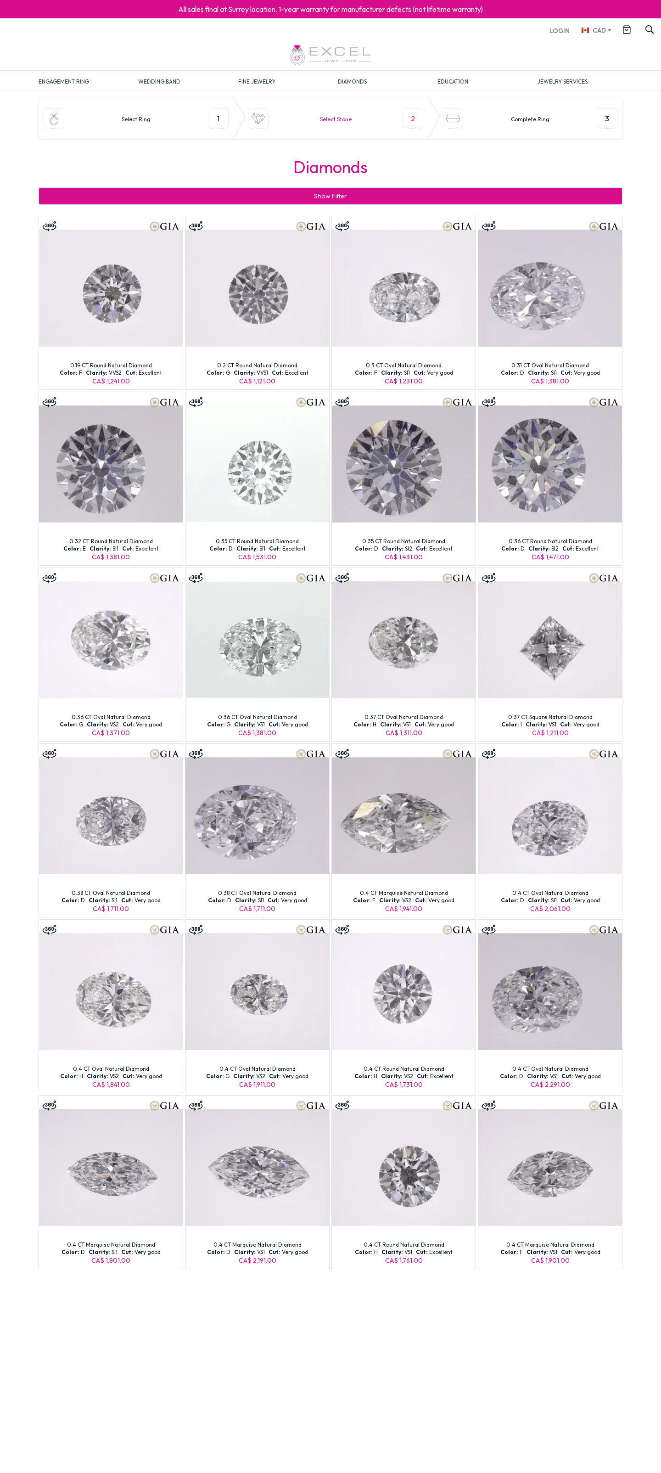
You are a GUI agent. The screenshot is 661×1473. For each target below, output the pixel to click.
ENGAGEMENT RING (64, 81)
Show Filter (330, 196)
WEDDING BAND (159, 81)
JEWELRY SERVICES (563, 81)
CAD (593, 30)
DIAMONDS (352, 81)
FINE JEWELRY (256, 81)
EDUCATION (452, 81)
